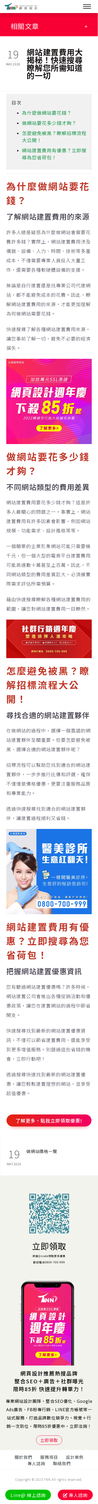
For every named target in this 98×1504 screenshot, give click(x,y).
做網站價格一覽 (41, 1151)
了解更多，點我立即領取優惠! (49, 1120)
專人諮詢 (36, 1463)
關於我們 (23, 1457)
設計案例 (75, 1457)
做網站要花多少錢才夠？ (49, 122)
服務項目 (49, 1457)
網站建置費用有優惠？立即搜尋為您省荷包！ (54, 154)
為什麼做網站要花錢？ (47, 112)
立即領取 (49, 1246)
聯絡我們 (62, 1463)
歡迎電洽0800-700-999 (49, 1262)
